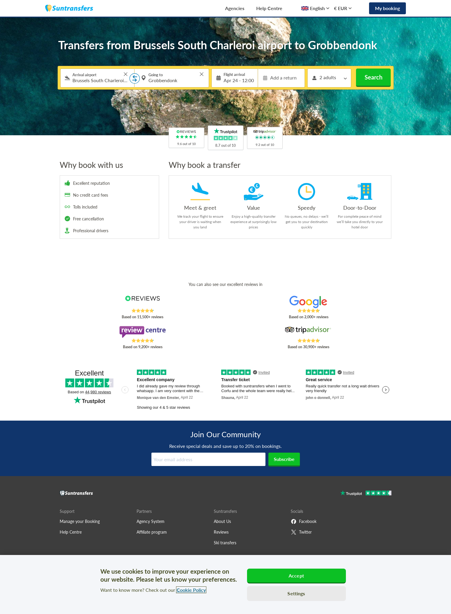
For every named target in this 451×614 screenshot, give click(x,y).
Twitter (301, 532)
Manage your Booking (80, 521)
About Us (222, 521)
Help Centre (269, 8)
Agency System (150, 521)
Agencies (234, 8)
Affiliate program (152, 532)
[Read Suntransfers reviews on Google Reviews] (308, 302)
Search (373, 77)
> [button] (125, 74)
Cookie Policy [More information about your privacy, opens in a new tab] (191, 590)
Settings (296, 593)
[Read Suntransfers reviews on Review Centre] (142, 332)
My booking (387, 8)
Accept (296, 575)
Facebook (304, 521)
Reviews (221, 532)
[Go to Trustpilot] (366, 493)
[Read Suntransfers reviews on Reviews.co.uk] (142, 302)
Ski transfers (225, 542)
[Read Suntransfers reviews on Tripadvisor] (308, 332)
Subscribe (284, 459)
